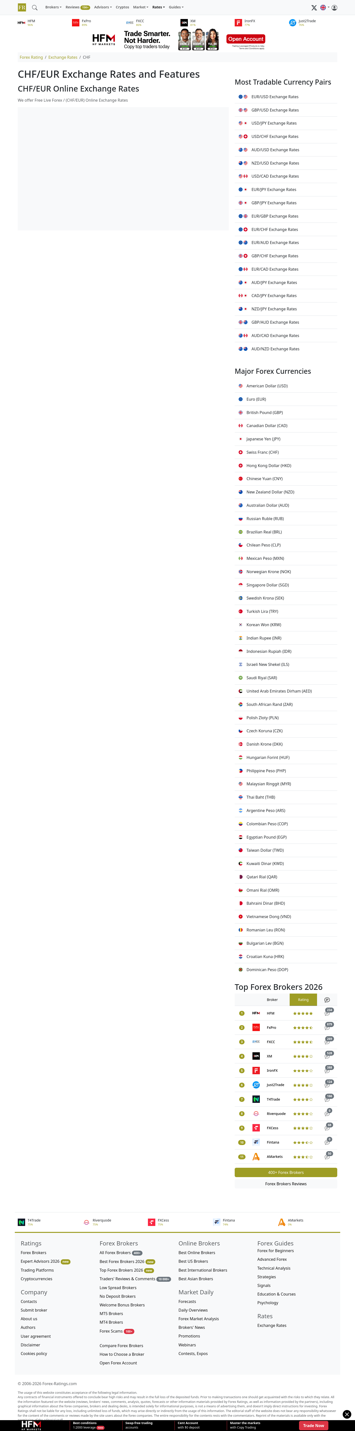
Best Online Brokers (196, 1252)
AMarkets (275, 1156)
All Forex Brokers (121, 1253)
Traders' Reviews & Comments (135, 1279)
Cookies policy (34, 1353)
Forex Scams (117, 1331)
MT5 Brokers (111, 1313)
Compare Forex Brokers (121, 1345)
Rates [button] (157, 7)
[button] (325, 7)
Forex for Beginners (275, 1250)
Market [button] (139, 7)
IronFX (272, 1070)
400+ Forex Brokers (286, 1172)
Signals (263, 1285)
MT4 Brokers (111, 1322)
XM (269, 1056)
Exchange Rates (62, 57)
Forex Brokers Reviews (286, 1183)
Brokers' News (191, 1327)
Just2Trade (275, 1084)
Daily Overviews (193, 1310)
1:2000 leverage (84, 1425)
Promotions (189, 1336)
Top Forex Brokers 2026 (127, 1270)
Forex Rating (31, 57)
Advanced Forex (272, 1259)
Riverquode (276, 1113)
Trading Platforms (37, 1270)
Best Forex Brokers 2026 (127, 1261)
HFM (271, 1013)
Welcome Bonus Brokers (122, 1305)
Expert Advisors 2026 (46, 1261)
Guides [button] (175, 7)
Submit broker (34, 1310)
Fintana (273, 1142)
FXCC (271, 1041)
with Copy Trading (245, 1425)
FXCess (272, 1128)
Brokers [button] (52, 7)
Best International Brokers (202, 1270)
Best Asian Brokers (195, 1278)
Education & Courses (276, 1294)
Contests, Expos (193, 1353)
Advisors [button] (101, 7)
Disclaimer (30, 1345)
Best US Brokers (193, 1261)
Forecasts (187, 1301)
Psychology (267, 1302)
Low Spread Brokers (118, 1287)
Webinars (187, 1345)
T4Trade (273, 1099)
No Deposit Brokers (118, 1296)
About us (29, 1318)
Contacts (29, 1301)
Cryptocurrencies (36, 1278)
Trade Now (313, 1425)
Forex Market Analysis (198, 1318)
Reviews (78, 7)
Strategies (266, 1277)
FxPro (271, 1027)
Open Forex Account (118, 1363)
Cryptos (122, 7)
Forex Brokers (33, 1252)
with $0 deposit (189, 1425)
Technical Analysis (273, 1268)
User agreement (36, 1336)
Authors (28, 1327)
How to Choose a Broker (122, 1354)
